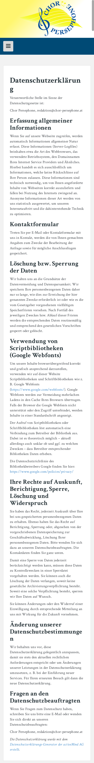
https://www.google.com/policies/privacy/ (41, 471)
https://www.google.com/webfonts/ (37, 389)
